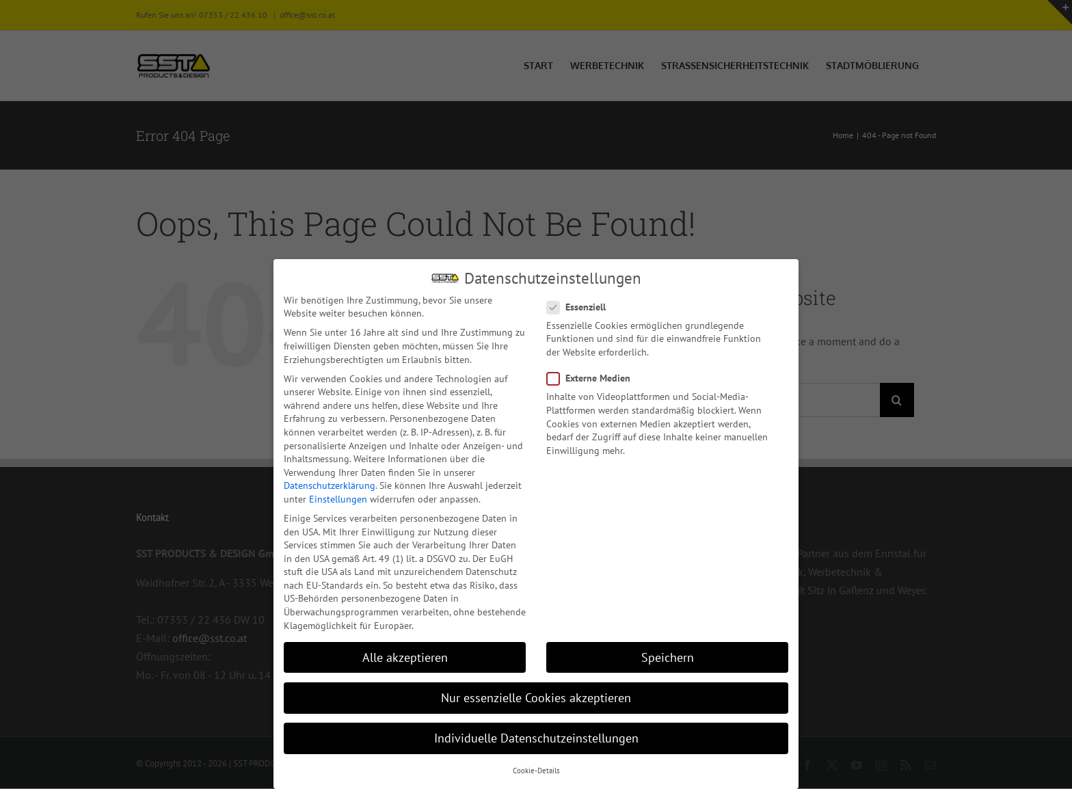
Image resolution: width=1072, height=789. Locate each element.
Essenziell (581, 305)
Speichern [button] (667, 656)
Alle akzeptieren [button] (405, 656)
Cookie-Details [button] (536, 769)
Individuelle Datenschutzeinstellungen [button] (536, 737)
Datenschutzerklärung (329, 484)
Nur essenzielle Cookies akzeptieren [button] (536, 696)
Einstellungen (338, 498)
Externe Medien (594, 377)
